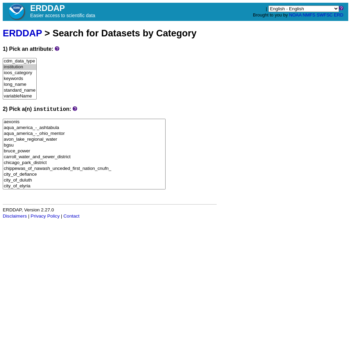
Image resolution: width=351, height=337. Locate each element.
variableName (19, 96)
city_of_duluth (84, 180)
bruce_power (84, 151)
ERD (338, 15)
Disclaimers (15, 216)
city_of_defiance (84, 174)
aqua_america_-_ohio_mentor (84, 134)
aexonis (84, 122)
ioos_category (19, 73)
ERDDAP (22, 33)
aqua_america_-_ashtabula (84, 128)
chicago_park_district (84, 163)
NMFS (309, 15)
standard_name (19, 90)
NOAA (295, 15)
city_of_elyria (84, 186)
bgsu (84, 145)
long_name (19, 85)
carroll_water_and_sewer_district (84, 157)
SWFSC (325, 15)
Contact (71, 216)
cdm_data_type (19, 61)
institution (19, 67)
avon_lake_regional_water (84, 139)
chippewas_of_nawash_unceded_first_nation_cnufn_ (84, 169)
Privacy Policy (45, 216)
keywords (19, 79)
